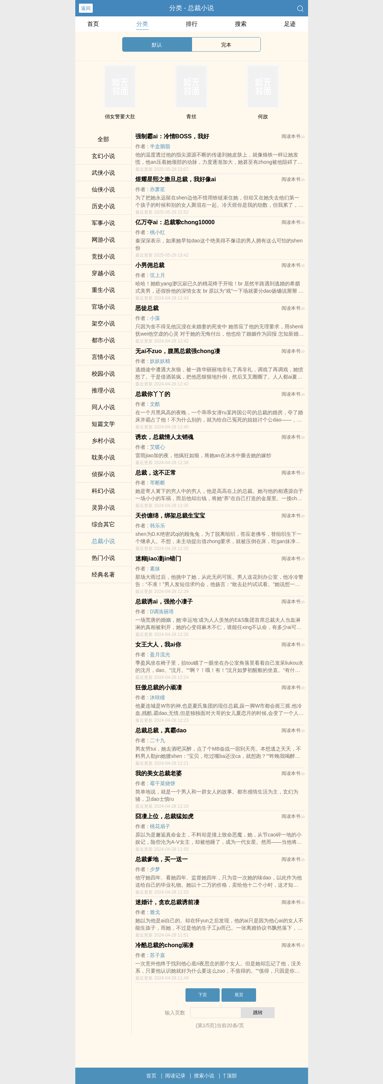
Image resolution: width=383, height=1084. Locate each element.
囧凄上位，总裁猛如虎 (164, 816)
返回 (86, 8)
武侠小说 (103, 173)
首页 (93, 24)
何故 (263, 116)
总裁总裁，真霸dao (160, 730)
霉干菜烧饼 (162, 783)
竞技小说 (103, 256)
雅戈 (155, 912)
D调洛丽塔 (162, 611)
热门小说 (103, 558)
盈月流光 (160, 654)
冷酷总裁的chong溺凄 (164, 945)
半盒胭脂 (160, 146)
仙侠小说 (103, 189)
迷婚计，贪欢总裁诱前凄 (167, 902)
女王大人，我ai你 (158, 644)
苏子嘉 (157, 955)
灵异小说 (103, 508)
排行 (192, 24)
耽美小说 (103, 457)
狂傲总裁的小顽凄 (158, 687)
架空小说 (103, 323)
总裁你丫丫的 (152, 394)
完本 (226, 45)
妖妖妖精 (160, 361)
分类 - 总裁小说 (191, 8)
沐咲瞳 (157, 697)
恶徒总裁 (147, 308)
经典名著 (103, 574)
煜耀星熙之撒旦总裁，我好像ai (175, 179)
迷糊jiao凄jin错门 (158, 558)
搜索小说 (204, 1076)
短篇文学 (103, 424)
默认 (157, 45)
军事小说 (103, 223)
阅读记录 (175, 1076)
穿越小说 (103, 273)
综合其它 (103, 524)
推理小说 (103, 390)
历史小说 (103, 206)
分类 (142, 24)
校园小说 (103, 374)
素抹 (155, 568)
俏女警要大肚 (120, 116)
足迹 (290, 24)
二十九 (157, 740)
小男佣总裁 (149, 265)
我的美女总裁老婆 (158, 773)
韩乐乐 (157, 526)
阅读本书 (293, 136)
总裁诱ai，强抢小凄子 (163, 601)
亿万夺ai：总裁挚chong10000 (175, 222)
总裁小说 (103, 541)
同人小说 (103, 407)
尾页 (239, 994)
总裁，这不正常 (155, 473)
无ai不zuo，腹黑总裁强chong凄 (177, 351)
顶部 (230, 1076)
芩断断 (157, 483)
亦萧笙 (157, 189)
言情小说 (103, 357)
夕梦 (155, 869)
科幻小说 (103, 491)
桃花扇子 (160, 826)
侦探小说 (103, 474)
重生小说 (103, 290)
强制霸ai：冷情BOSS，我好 (172, 136)
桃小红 (157, 232)
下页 (202, 994)
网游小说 (103, 240)
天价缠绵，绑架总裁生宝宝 (170, 516)
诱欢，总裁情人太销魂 (164, 437)
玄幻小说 (103, 156)
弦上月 (157, 275)
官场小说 (103, 307)
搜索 (241, 24)
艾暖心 (157, 447)
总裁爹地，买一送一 (161, 859)
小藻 (155, 318)
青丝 (191, 116)
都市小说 (103, 340)
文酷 (155, 404)
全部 (103, 139)
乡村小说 (103, 441)
